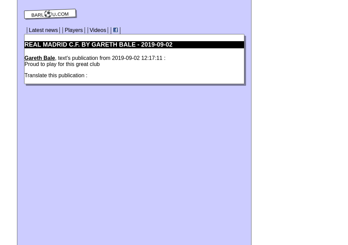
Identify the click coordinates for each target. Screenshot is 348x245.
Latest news (43, 30)
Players (74, 30)
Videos (98, 30)
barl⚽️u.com (50, 14)
